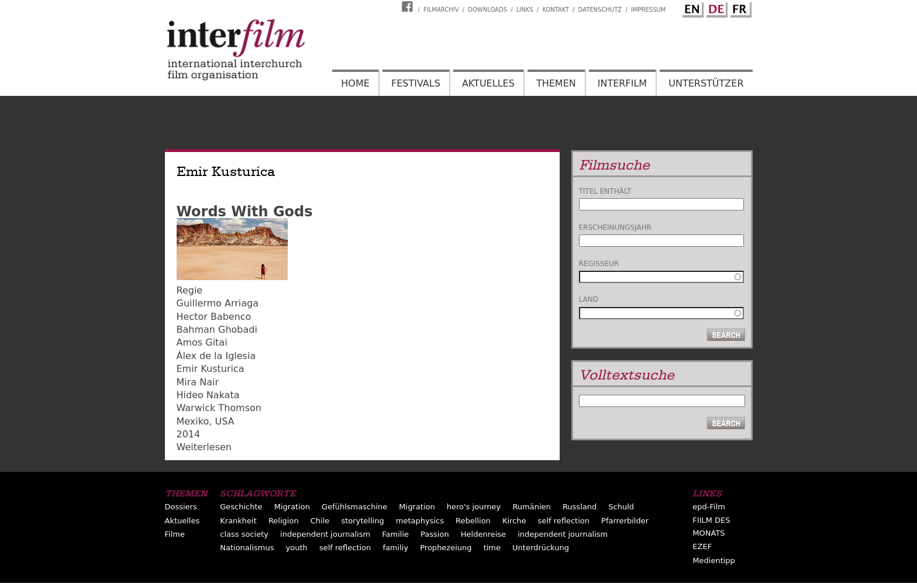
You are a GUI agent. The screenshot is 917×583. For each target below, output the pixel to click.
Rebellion (473, 520)
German (715, 7)
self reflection (564, 520)
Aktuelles (488, 83)
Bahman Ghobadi (217, 329)
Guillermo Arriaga (218, 303)
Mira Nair (198, 382)
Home (355, 83)
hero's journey (474, 506)
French (739, 7)
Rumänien (531, 506)
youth (297, 547)
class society (244, 534)
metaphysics (420, 520)
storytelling (362, 520)
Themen (556, 83)
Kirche (514, 520)
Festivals (415, 83)
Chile (320, 520)
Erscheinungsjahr (615, 227)
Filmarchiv (440, 9)
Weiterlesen (204, 447)
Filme (175, 534)
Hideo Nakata (208, 395)
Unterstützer (705, 83)
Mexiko (193, 421)
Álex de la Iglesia (216, 355)
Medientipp (713, 560)
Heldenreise (483, 534)
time (492, 547)
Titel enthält (605, 191)
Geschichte (241, 506)
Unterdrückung (540, 547)
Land (588, 299)
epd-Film (708, 506)
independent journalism (325, 534)
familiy (395, 547)
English (691, 7)
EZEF (702, 546)
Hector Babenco (214, 316)
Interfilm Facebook (409, 6)
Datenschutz (600, 9)
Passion (434, 534)
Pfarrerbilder (625, 520)
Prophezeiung (445, 547)
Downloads (487, 9)
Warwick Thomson (219, 407)
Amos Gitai (202, 342)
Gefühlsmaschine (354, 506)
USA (224, 421)
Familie (395, 534)
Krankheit (238, 520)
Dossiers (181, 506)
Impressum (648, 9)
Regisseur (599, 264)
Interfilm (622, 83)
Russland (580, 506)
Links (524, 9)
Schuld (621, 506)
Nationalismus (247, 547)
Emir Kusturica (210, 368)
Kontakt (555, 9)
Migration (292, 506)
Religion (283, 520)
